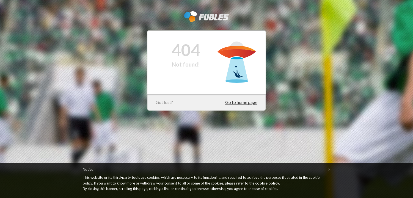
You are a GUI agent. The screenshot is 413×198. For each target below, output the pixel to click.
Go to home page (241, 102)
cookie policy (267, 183)
